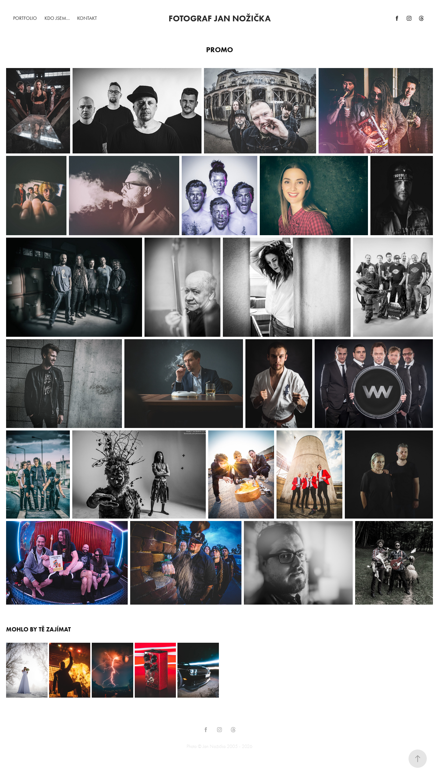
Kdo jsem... (57, 18)
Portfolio (25, 18)
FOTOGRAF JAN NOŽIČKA (220, 18)
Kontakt (87, 18)
